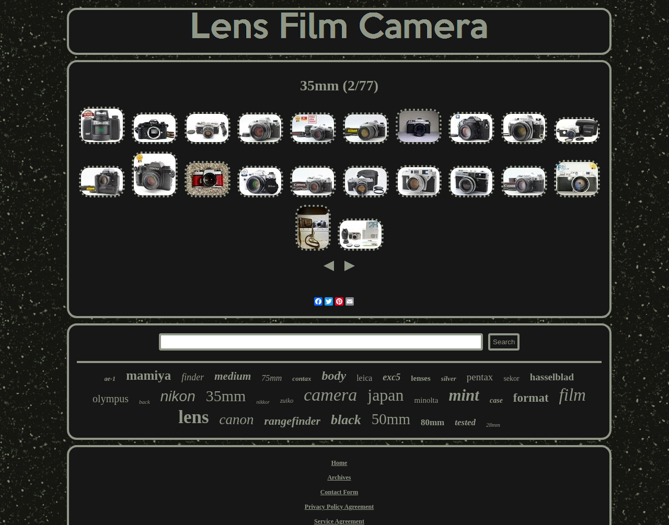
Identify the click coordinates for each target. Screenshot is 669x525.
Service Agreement (339, 521)
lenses (421, 378)
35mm (226, 395)
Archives (339, 477)
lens (193, 417)
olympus (111, 398)
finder (192, 377)
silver (448, 378)
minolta (426, 400)
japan (385, 395)
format (531, 397)
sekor (511, 378)
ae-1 (110, 378)
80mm (432, 422)
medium (232, 376)
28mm (493, 425)
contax (301, 378)
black (346, 419)
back (144, 402)
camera (330, 394)
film (572, 395)
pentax (480, 376)
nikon (177, 396)
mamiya (148, 375)
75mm (271, 378)
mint (463, 395)
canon (237, 419)
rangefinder (292, 420)
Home (339, 462)
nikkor (263, 402)
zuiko (286, 400)
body (333, 375)
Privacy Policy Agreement (339, 506)
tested (465, 422)
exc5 (391, 377)
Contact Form (339, 492)
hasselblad (552, 376)
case (496, 400)
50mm (391, 419)
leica (364, 378)
